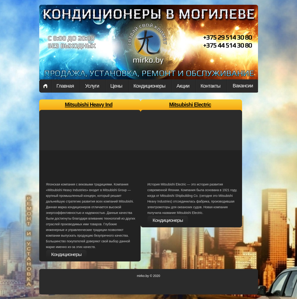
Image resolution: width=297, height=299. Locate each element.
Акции (182, 86)
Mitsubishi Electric (190, 105)
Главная (45, 86)
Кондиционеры (149, 86)
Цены (116, 86)
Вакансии (243, 86)
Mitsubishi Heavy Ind (89, 105)
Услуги (92, 86)
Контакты (210, 86)
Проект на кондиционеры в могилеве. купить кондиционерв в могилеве (147, 47)
